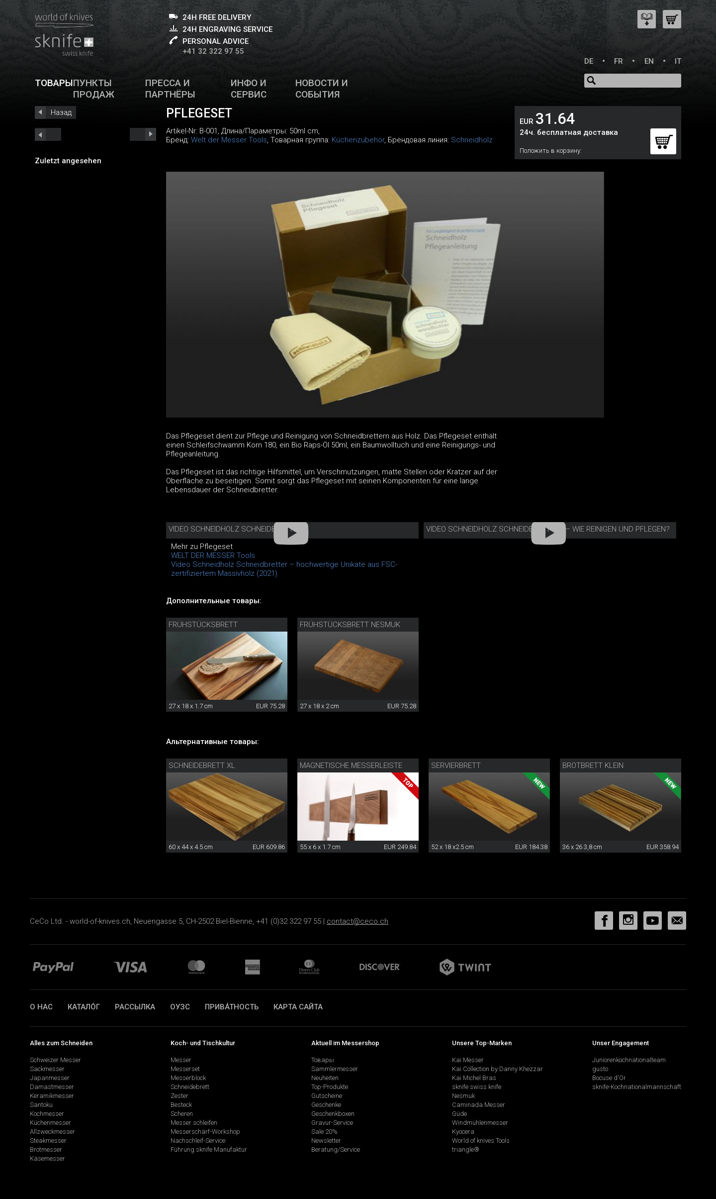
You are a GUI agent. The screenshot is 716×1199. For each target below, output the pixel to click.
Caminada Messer (478, 1104)
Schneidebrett (190, 1086)
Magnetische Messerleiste (351, 765)
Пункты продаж (93, 88)
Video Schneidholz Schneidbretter (235, 529)
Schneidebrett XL (202, 765)
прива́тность (232, 1006)
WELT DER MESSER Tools (213, 555)
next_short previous (48, 134)
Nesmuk (463, 1095)
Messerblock (188, 1078)
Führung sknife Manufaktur (209, 1149)
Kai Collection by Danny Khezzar (497, 1069)
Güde (459, 1113)
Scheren (182, 1113)
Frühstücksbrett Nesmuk (350, 624)
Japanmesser (50, 1078)
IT (678, 61)
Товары (54, 83)
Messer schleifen (194, 1122)
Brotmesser (46, 1149)
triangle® (465, 1149)
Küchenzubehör (358, 139)
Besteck (181, 1104)
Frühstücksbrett (203, 624)
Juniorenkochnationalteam (629, 1060)
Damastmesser (52, 1086)
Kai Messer (468, 1060)
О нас (41, 1006)
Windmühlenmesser (480, 1122)
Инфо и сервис (249, 88)
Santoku (41, 1104)
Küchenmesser (50, 1122)
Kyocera (463, 1131)
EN (649, 61)
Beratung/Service (335, 1149)
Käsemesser (47, 1158)
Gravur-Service (332, 1122)
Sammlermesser (334, 1069)
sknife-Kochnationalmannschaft (636, 1086)
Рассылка (135, 1006)
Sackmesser (47, 1069)
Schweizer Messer (55, 1060)
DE (588, 61)
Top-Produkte (329, 1086)
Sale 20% (324, 1131)
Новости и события (321, 88)
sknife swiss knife (476, 1086)
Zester (179, 1095)
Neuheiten (325, 1078)
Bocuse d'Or (609, 1078)
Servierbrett (456, 765)
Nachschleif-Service (198, 1140)
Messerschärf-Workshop (205, 1131)
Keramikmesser (52, 1095)
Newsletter (326, 1140)
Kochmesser (47, 1113)
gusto (600, 1069)
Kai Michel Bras (474, 1078)
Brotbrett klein (593, 765)
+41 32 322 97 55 (213, 51)
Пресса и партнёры (170, 88)
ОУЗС (180, 1006)
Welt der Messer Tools (229, 139)
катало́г (84, 1006)
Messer (181, 1060)
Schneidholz (472, 139)
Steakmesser (48, 1140)
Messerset (185, 1069)
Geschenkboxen (333, 1113)
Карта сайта (298, 1006)
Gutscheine (326, 1095)
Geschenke (326, 1104)
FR (618, 61)
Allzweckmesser (52, 1131)
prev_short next (143, 134)
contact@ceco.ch (357, 921)
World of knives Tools (481, 1140)
